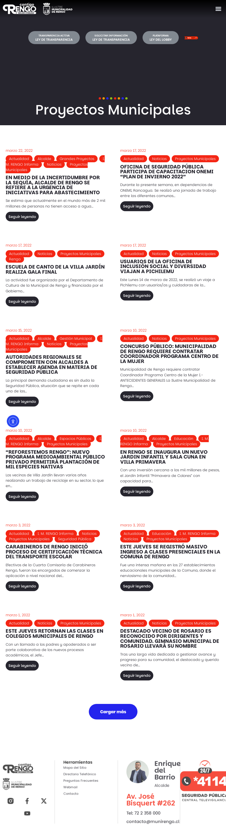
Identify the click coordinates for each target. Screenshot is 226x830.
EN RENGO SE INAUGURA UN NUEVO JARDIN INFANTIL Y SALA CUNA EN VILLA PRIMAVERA (164, 457)
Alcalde (44, 158)
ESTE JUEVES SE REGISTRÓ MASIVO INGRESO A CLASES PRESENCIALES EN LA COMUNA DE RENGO (170, 551)
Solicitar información (111, 35)
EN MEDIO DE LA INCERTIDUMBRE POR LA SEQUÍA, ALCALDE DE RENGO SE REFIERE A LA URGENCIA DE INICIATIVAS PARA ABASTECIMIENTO (53, 185)
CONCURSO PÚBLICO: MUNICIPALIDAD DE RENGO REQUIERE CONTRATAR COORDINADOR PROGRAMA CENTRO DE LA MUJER (169, 354)
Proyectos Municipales (195, 158)
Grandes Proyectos (77, 158)
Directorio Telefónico (79, 814)
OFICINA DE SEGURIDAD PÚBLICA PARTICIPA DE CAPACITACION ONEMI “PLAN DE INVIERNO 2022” (167, 171)
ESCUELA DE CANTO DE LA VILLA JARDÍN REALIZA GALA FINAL (55, 269)
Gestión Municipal (76, 338)
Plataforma (161, 35)
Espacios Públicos (75, 438)
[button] (218, 9)
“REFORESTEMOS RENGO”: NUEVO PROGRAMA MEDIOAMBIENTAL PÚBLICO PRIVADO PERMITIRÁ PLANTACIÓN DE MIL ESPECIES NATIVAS (55, 459)
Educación (183, 438)
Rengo (15, 259)
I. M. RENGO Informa (56, 533)
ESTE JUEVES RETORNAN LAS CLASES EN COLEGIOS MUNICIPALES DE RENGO (54, 633)
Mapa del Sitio (74, 807)
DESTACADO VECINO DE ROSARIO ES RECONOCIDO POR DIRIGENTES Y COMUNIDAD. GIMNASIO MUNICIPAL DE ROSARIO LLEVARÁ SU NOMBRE (169, 638)
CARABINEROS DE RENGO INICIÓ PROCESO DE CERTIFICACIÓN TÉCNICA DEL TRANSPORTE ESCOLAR (54, 551)
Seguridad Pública (74, 539)
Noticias (54, 164)
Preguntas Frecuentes (80, 820)
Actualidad (19, 158)
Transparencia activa (54, 35)
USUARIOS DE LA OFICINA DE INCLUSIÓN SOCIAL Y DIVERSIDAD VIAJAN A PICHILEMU (163, 266)
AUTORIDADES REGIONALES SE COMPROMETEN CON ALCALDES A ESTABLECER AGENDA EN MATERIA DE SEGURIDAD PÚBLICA (51, 364)
